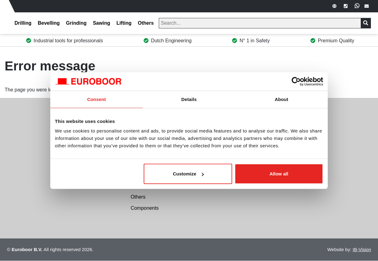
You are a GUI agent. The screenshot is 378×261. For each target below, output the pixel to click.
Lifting (124, 23)
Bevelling (49, 23)
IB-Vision (362, 249)
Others (146, 23)
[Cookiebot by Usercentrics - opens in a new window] (296, 81)
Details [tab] (189, 99)
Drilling (22, 23)
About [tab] (281, 99)
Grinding (76, 23)
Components (145, 208)
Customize (188, 173)
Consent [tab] (96, 99)
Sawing (101, 23)
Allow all (278, 173)
